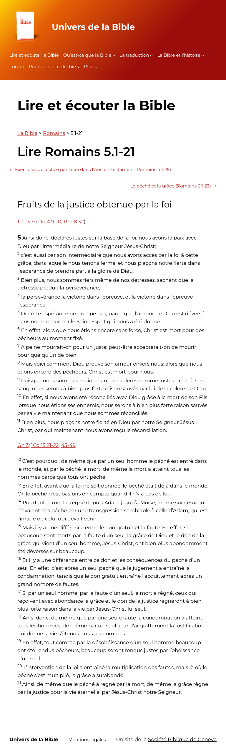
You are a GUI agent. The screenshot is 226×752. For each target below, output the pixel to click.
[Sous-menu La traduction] (151, 55)
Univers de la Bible (93, 27)
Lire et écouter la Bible (34, 55)
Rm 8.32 (74, 222)
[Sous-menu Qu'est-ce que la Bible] (113, 55)
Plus (89, 66)
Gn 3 (23, 445)
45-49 (68, 445)
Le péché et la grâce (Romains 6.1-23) (173, 186)
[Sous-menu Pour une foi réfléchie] (78, 67)
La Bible (27, 133)
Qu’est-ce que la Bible (87, 55)
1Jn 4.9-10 (49, 222)
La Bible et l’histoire (178, 55)
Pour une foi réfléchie (52, 66)
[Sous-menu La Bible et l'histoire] (202, 55)
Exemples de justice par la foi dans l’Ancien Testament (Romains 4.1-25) (90, 169)
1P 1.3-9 (26, 222)
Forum (16, 66)
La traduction (134, 55)
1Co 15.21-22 (45, 445)
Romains (54, 133)
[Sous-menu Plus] (96, 67)
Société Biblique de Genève (182, 739)
